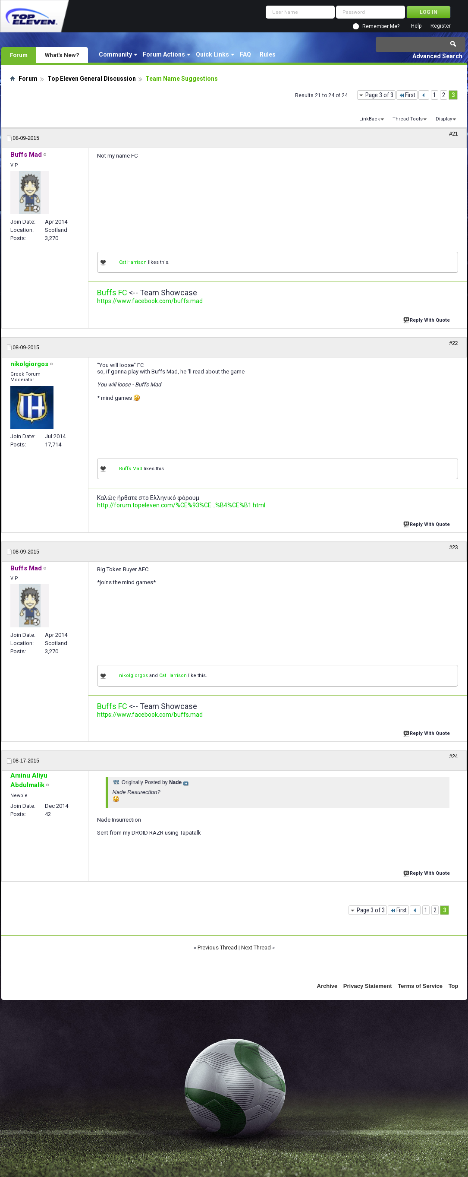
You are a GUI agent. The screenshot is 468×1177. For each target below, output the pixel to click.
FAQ (245, 54)
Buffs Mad (130, 468)
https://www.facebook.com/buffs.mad (150, 300)
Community (115, 54)
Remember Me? (380, 26)
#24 (453, 756)
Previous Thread (217, 947)
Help (416, 26)
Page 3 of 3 (379, 95)
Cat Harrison (133, 262)
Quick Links (212, 54)
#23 (453, 547)
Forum (19, 54)
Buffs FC (112, 292)
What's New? (62, 54)
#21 (453, 134)
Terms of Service (420, 986)
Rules (268, 54)
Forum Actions (164, 54)
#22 (453, 343)
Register (440, 26)
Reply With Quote (427, 319)
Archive (327, 986)
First (407, 95)
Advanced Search (437, 56)
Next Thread (256, 947)
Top (454, 986)
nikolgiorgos (133, 675)
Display (444, 119)
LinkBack (369, 119)
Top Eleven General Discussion (91, 78)
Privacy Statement (367, 986)
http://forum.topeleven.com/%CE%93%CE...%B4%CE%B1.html (181, 505)
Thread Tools (408, 119)
